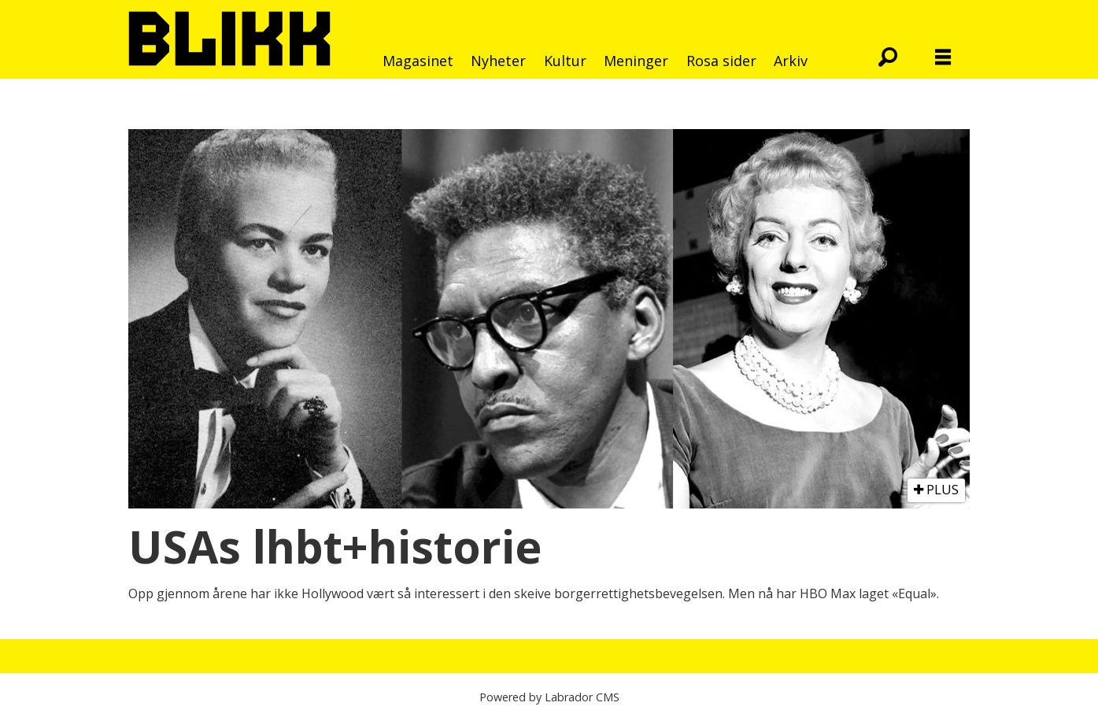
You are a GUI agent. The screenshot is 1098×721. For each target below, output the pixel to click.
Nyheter (498, 60)
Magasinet (418, 60)
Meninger (636, 60)
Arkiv (791, 60)
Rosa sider (721, 60)
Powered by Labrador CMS (549, 697)
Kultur (565, 60)
